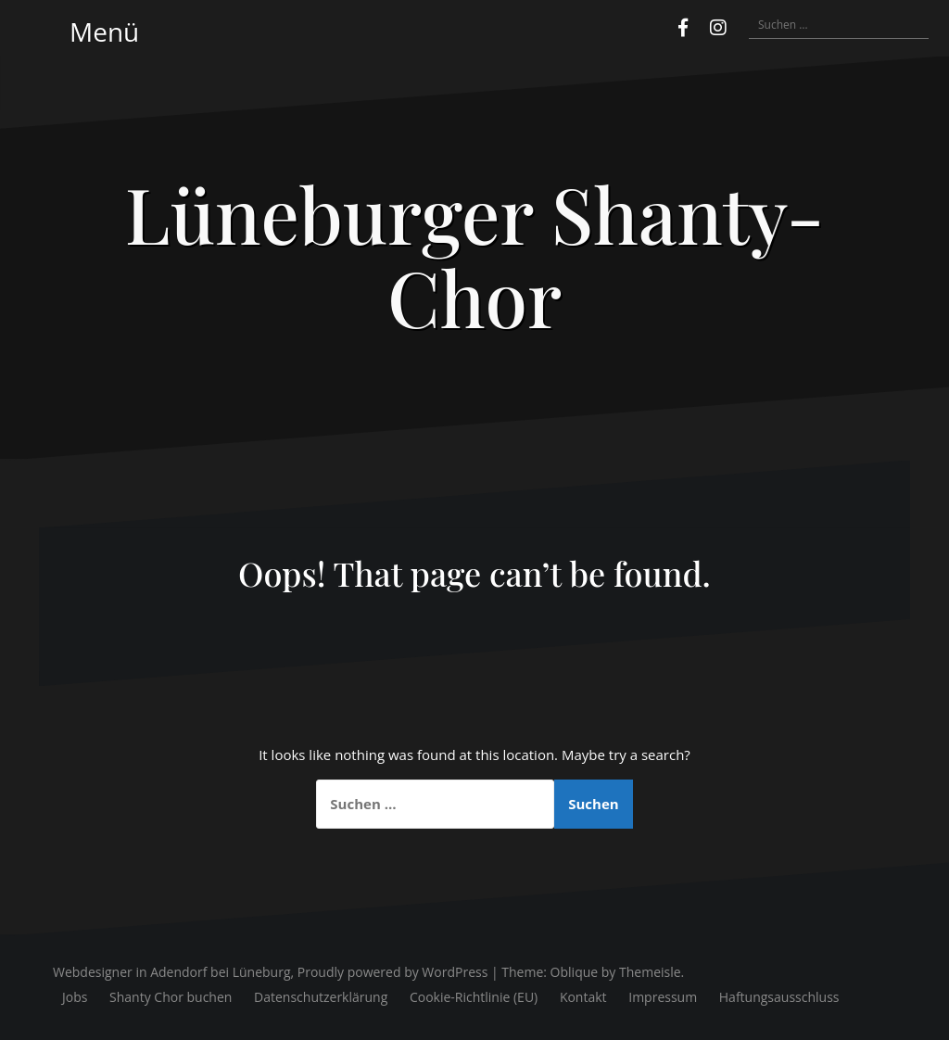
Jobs (74, 997)
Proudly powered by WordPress (392, 972)
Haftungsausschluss (779, 997)
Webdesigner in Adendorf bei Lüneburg (171, 972)
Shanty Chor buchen (170, 997)
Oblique (574, 972)
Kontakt (583, 997)
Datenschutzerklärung (320, 997)
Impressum (662, 997)
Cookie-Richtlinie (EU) (474, 997)
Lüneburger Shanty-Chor (474, 255)
